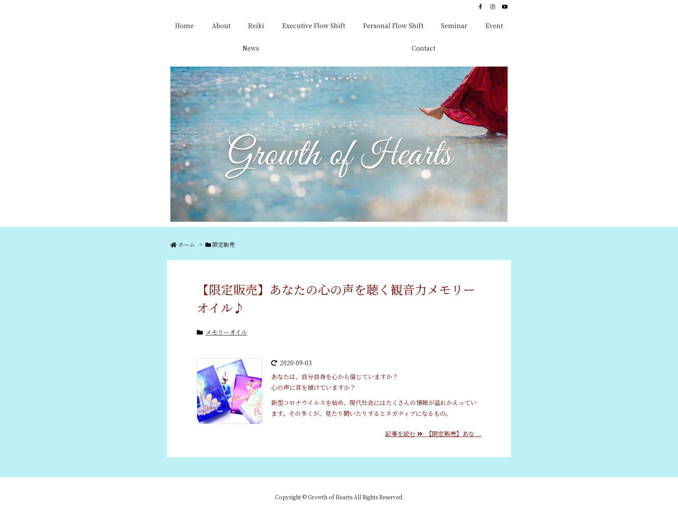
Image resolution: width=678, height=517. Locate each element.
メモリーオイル (226, 332)
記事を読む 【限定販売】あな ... (433, 433)
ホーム (186, 244)
